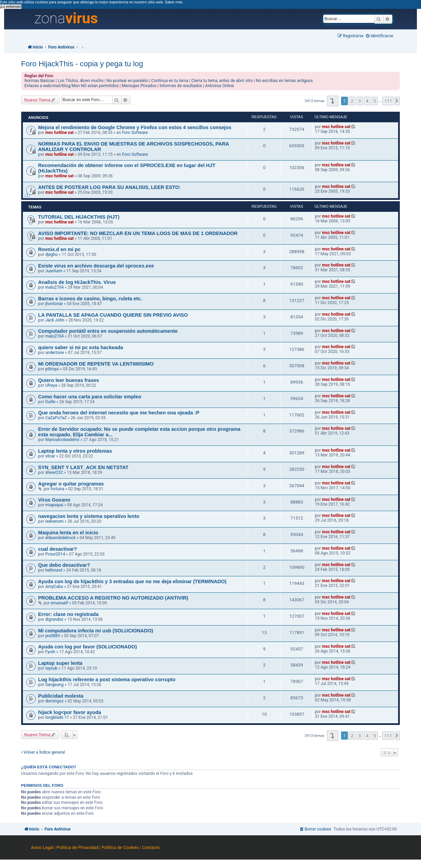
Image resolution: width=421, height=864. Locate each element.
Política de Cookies (120, 847)
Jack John (54, 320)
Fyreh (50, 651)
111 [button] (388, 101)
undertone (54, 352)
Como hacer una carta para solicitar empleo (89, 396)
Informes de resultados (181, 85)
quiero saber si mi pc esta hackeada (80, 347)
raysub (51, 668)
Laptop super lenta (60, 663)
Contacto (151, 847)
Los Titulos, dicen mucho (81, 80)
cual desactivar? (57, 549)
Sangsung (54, 684)
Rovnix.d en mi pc (59, 249)
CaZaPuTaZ (56, 417)
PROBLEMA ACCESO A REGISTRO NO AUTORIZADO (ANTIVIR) (113, 598)
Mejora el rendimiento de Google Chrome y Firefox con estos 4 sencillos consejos (134, 127)
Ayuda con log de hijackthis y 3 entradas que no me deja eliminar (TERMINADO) (132, 581)
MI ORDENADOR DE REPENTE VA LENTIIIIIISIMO (96, 364)
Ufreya (51, 385)
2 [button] (352, 101)
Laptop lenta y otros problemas (75, 451)
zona (66, 18)
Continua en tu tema (170, 80)
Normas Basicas (40, 80)
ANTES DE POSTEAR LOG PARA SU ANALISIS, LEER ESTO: (109, 187)
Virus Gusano (54, 500)
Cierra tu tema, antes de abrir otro (222, 80)
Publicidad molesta (60, 696)
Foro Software (135, 132)
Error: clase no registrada (68, 614)
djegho (51, 254)
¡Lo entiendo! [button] (11, 6)
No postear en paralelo (127, 80)
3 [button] (359, 101)
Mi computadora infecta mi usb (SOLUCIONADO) (95, 630)
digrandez (54, 619)
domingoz (54, 701)
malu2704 (54, 287)
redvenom (54, 521)
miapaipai (54, 505)
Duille (50, 401)
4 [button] (367, 101)
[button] (332, 101)
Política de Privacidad (77, 847)
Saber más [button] (173, 2)
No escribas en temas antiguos (284, 80)
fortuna (57, 488)
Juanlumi (53, 271)
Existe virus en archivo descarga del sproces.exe (96, 266)
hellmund (53, 570)
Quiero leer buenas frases (68, 380)
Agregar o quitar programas (71, 483)
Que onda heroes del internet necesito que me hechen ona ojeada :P (119, 412)
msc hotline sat (59, 132)
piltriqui (52, 369)
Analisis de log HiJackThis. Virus (77, 282)
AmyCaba (54, 586)
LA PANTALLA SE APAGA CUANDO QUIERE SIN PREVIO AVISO (113, 315)
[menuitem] (379, 36)
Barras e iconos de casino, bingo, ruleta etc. (90, 298)
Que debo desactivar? (64, 565)
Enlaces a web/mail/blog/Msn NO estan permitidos (72, 85)
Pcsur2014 (55, 554)
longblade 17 (57, 717)
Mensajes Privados (139, 85)
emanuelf (59, 603)
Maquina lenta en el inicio (68, 532)
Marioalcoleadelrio (62, 439)
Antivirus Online (219, 85)
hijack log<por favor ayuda (69, 712)
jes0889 (52, 635)
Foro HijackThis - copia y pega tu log (82, 63)
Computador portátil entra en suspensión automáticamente (108, 331)
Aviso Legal (42, 847)
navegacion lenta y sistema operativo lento (88, 516)
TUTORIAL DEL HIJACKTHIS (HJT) (79, 217)
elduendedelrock (60, 537)
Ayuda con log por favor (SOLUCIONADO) (87, 646)
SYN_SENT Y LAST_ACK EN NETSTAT (83, 467)
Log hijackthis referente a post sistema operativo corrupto (107, 679)
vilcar (50, 456)
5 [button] (375, 101)
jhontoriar (54, 303)
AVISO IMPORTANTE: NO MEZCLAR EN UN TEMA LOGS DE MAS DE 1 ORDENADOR (138, 233)
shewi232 (54, 472)
